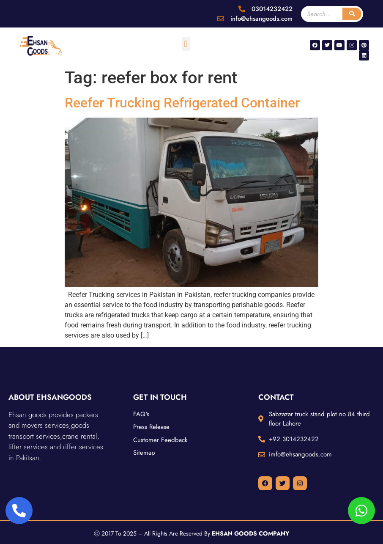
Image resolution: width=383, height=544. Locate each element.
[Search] (351, 14)
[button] (186, 44)
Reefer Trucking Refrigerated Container (182, 103)
